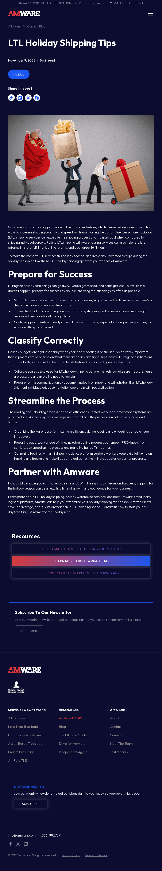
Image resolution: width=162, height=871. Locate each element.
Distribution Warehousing (26, 735)
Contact (116, 726)
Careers (116, 735)
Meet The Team (121, 743)
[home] (24, 13)
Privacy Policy (71, 855)
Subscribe (29, 631)
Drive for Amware (72, 743)
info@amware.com (22, 835)
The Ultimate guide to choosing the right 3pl (81, 549)
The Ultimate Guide (73, 735)
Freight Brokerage (21, 752)
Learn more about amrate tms (81, 561)
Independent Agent (73, 752)
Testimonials (119, 752)
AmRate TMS (18, 760)
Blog (62, 726)
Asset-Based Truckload (25, 743)
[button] (150, 13)
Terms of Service (96, 855)
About (114, 718)
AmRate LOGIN (70, 718)
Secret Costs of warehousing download (81, 573)
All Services (16, 718)
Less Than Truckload (23, 726)
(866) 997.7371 (51, 835)
